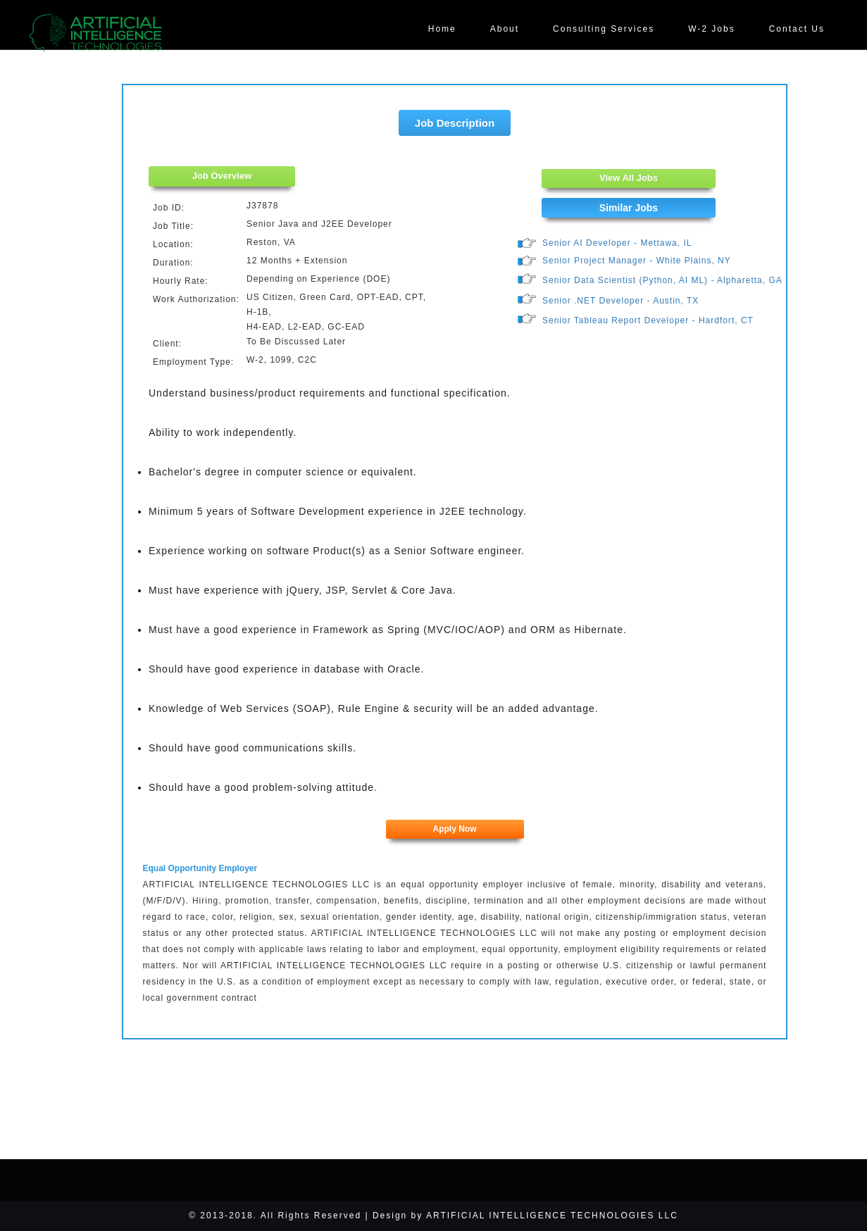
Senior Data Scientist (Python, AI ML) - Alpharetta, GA (662, 280)
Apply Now (455, 829)
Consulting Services (603, 29)
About (504, 29)
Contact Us (797, 29)
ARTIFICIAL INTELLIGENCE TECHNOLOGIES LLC (552, 1215)
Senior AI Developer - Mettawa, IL (617, 243)
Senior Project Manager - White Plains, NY (636, 260)
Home (442, 29)
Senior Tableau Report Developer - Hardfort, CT (648, 320)
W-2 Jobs (711, 29)
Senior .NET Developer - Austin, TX (620, 301)
